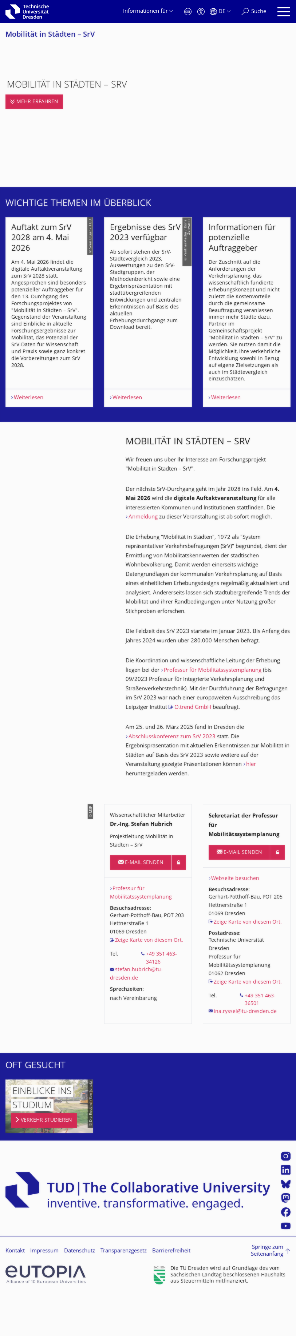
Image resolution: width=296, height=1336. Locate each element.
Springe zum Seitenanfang (267, 1299)
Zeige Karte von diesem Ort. (149, 989)
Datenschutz (79, 1299)
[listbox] (148, 336)
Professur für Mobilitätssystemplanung (212, 719)
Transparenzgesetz (123, 1299)
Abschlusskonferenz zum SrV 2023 (172, 785)
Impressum (44, 1299)
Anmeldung (143, 566)
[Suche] (253, 11)
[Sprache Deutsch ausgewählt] (220, 11)
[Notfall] (188, 11)
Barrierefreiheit (171, 1299)
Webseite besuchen (235, 927)
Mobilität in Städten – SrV (50, 35)
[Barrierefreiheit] (201, 11)
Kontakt (15, 1299)
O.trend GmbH (192, 756)
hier (251, 813)
